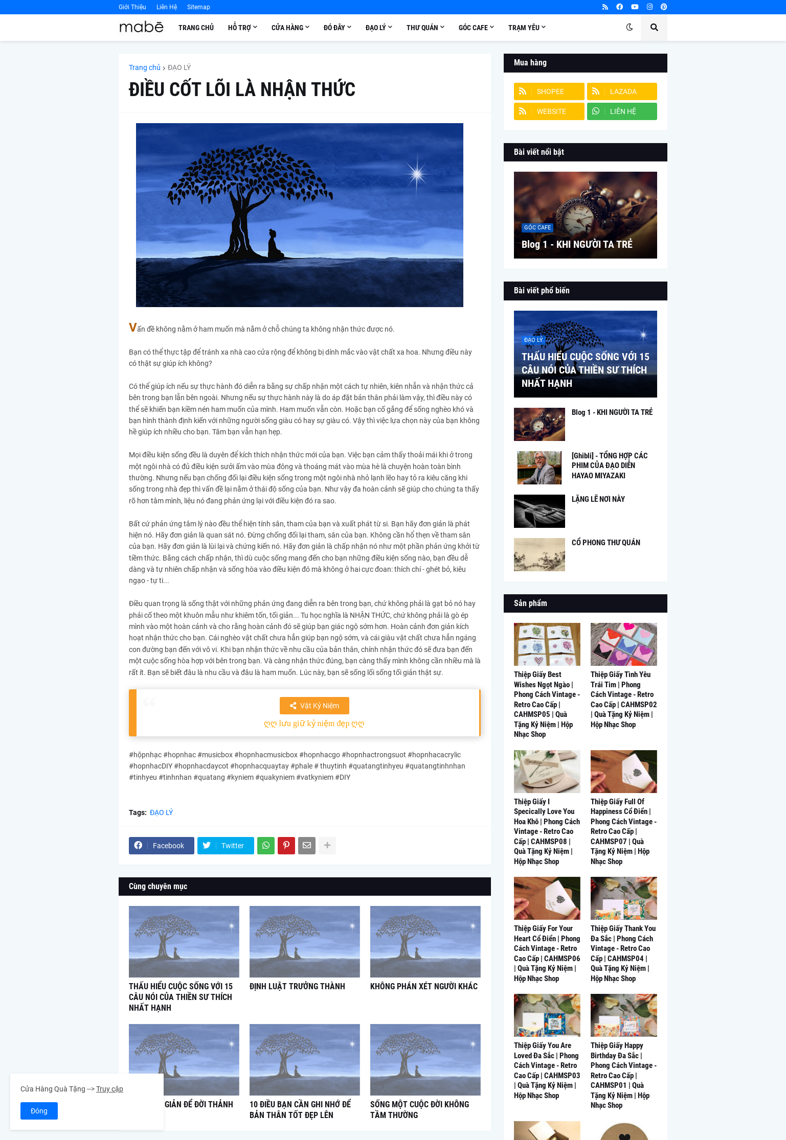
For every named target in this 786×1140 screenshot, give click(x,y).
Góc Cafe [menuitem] (473, 28)
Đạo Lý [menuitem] (376, 28)
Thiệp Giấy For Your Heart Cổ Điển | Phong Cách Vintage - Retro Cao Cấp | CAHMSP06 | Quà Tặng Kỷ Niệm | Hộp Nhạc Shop (547, 953)
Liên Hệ (166, 7)
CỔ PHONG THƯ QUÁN (606, 542)
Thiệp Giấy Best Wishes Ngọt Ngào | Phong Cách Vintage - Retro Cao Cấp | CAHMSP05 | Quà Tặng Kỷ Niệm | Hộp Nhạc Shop (547, 704)
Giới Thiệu (132, 7)
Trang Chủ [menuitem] (196, 28)
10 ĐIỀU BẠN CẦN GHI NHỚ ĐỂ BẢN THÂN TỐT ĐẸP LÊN (300, 1110)
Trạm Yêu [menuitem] (524, 28)
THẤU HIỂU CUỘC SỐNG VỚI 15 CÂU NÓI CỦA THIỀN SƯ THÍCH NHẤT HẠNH (181, 997)
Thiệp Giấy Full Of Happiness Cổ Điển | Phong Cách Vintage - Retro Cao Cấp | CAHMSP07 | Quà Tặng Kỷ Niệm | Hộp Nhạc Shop (624, 831)
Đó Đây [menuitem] (334, 28)
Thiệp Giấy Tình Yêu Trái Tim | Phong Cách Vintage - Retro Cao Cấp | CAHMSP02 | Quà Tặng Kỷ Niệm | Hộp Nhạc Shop (624, 699)
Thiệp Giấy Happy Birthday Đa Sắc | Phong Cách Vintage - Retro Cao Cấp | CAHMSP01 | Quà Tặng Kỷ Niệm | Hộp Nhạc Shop (624, 1075)
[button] (629, 27)
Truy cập (109, 1089)
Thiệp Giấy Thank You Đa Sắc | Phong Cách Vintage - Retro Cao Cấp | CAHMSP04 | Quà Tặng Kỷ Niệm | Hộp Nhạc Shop (623, 953)
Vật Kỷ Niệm (319, 706)
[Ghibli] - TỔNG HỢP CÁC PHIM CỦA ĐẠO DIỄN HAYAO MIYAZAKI (610, 465)
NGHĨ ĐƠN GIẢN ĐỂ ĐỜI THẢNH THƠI (181, 1110)
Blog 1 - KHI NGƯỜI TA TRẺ (577, 244)
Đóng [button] (39, 1111)
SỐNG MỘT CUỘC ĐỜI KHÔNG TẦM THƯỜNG (419, 1110)
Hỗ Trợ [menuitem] (239, 28)
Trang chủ (145, 67)
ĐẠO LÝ (179, 67)
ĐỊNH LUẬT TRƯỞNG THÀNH (297, 986)
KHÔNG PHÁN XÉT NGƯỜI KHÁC (424, 986)
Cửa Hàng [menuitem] (287, 28)
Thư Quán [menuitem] (422, 28)
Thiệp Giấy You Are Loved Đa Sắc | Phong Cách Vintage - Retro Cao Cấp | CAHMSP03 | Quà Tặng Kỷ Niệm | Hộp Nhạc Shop (547, 1070)
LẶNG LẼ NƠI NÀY (598, 499)
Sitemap (198, 7)
